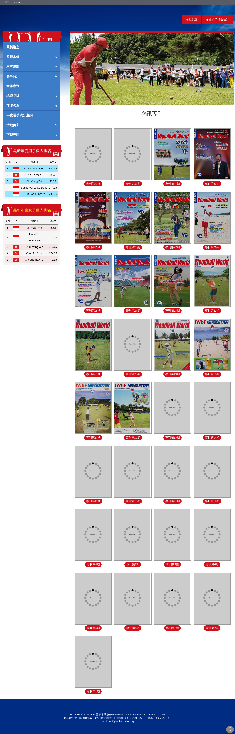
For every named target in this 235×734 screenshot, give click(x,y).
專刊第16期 (133, 437)
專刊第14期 (212, 437)
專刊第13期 (93, 501)
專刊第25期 (93, 310)
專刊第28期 (133, 247)
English (17, 2)
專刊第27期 (172, 247)
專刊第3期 (172, 627)
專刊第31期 (172, 183)
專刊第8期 (132, 564)
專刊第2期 (212, 627)
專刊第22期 (212, 310)
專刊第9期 (93, 564)
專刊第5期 (93, 627)
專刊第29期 (93, 247)
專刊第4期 (132, 627)
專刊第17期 (93, 437)
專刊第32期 (133, 183)
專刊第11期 (172, 501)
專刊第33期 (93, 183)
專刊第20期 (133, 374)
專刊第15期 (172, 437)
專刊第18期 (212, 374)
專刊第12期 (133, 501)
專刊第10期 (212, 501)
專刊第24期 (133, 310)
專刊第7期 (172, 564)
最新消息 (12, 47)
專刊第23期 (172, 310)
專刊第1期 (93, 691)
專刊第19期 (172, 374)
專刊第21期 (93, 374)
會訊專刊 (12, 86)
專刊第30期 (212, 183)
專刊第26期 (212, 247)
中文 (7, 2)
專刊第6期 (212, 564)
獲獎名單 (191, 19)
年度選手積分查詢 (217, 19)
